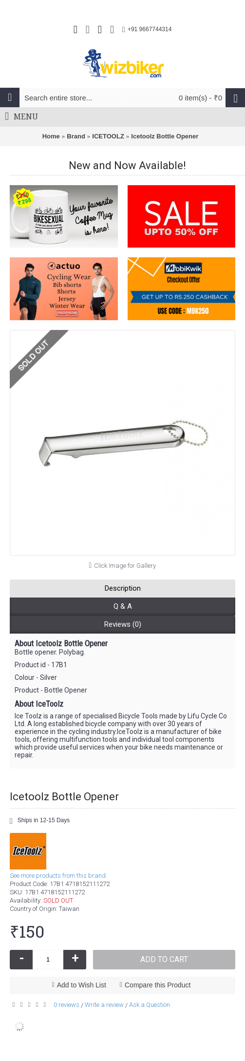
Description (123, 588)
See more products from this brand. (58, 875)
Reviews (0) (122, 624)
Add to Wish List (81, 985)
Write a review (104, 1004)
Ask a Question (149, 1004)
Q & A (122, 606)
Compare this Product (157, 985)
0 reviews (66, 1004)
